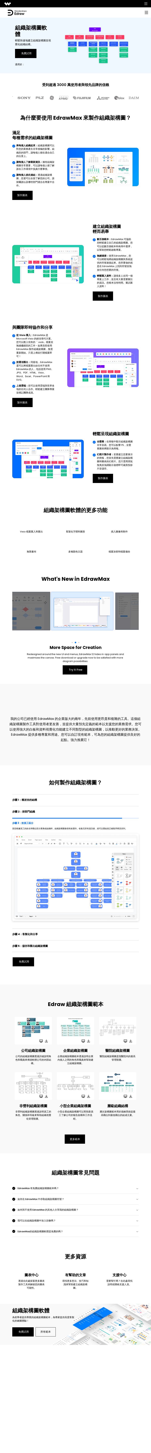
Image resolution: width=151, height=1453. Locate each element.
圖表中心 (31, 1275)
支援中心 (119, 1275)
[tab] (75, 800)
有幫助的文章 (75, 1275)
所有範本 (45, 1332)
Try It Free (75, 670)
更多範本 (75, 1139)
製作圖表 (22, 195)
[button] (72, 642)
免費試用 (26, 53)
